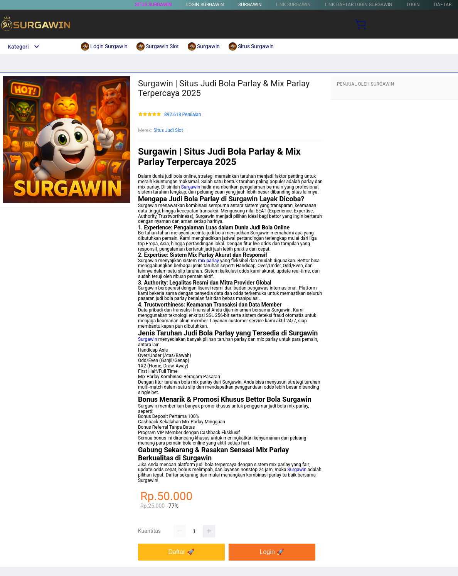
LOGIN (413, 4)
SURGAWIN (250, 4)
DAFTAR (442, 4)
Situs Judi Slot (168, 130)
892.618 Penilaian (182, 114)
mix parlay (208, 260)
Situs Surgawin (153, 4)
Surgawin (190, 187)
